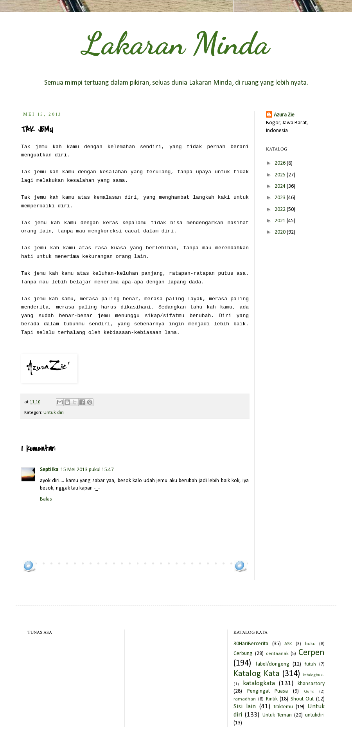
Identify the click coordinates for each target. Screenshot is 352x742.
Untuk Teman (277, 715)
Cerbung (243, 654)
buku (310, 644)
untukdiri (315, 715)
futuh (310, 664)
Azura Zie (284, 115)
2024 (281, 186)
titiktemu (283, 707)
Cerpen (311, 652)
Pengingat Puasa (267, 691)
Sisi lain (244, 706)
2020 (281, 232)
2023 (281, 198)
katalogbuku (314, 675)
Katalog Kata (256, 674)
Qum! (309, 691)
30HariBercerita (250, 644)
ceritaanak (277, 653)
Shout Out (302, 699)
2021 (281, 221)
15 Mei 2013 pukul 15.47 (87, 470)
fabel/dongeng (272, 664)
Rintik (272, 699)
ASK (288, 644)
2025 (281, 175)
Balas (46, 499)
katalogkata (259, 683)
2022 (281, 209)
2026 (281, 163)
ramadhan (244, 699)
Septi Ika (49, 470)
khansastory (311, 684)
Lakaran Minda (176, 43)
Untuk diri (53, 412)
